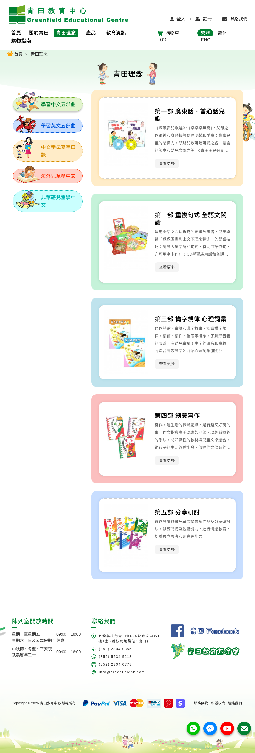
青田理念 (39, 54)
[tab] (48, 104)
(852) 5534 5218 (115, 657)
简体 (222, 33)
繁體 (205, 33)
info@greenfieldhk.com (122, 672)
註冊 (203, 18)
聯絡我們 (235, 18)
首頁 (15, 53)
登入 (177, 18)
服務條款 (201, 703)
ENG (206, 39)
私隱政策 (218, 703)
